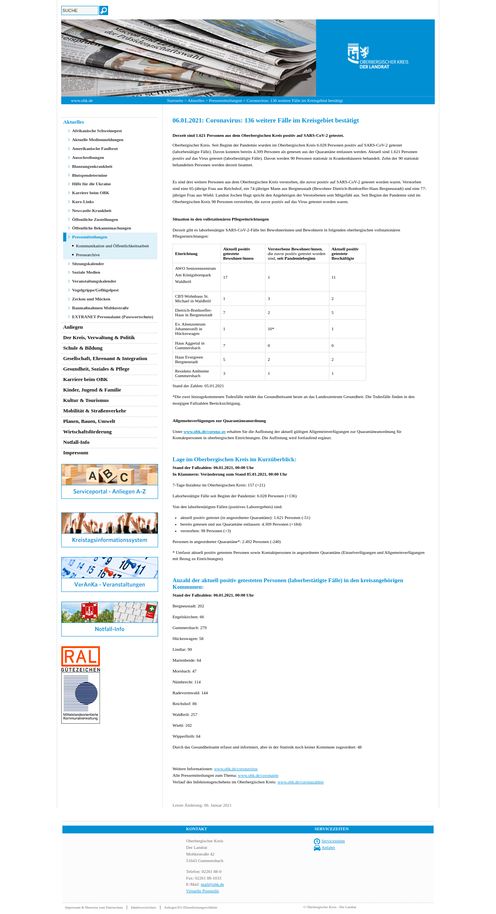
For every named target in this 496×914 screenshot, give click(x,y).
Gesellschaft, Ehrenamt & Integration (105, 358)
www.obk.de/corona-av (205, 431)
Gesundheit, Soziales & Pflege (96, 369)
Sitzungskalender (88, 263)
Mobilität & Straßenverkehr (94, 411)
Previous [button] (55, 58)
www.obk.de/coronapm (258, 775)
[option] (248, 58)
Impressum (75, 452)
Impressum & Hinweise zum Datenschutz (94, 907)
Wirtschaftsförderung (87, 432)
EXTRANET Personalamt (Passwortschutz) (112, 316)
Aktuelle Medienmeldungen (97, 139)
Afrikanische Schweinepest (97, 130)
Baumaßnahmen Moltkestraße (100, 307)
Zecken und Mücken (91, 299)
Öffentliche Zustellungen (95, 219)
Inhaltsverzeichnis (143, 907)
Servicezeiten (333, 840)
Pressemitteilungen (225, 100)
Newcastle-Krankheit (91, 210)
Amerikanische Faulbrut (95, 148)
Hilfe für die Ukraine (91, 183)
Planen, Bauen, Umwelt (89, 421)
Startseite (175, 100)
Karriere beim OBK (90, 192)
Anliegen (73, 327)
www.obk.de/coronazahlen (300, 781)
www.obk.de (82, 100)
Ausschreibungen (88, 157)
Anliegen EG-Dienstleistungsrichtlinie (190, 907)
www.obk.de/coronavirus (235, 768)
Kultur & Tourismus (86, 400)
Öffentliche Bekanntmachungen (101, 228)
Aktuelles (196, 100)
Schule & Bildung (83, 348)
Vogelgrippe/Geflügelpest (95, 290)
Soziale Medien (86, 272)
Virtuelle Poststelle (202, 890)
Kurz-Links (83, 201)
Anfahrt (328, 847)
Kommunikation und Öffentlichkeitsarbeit (112, 245)
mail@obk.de (212, 884)
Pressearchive (88, 254)
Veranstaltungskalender (94, 281)
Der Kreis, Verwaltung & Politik (99, 337)
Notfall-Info (76, 442)
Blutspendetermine (89, 175)
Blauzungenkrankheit (92, 166)
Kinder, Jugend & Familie (92, 390)
